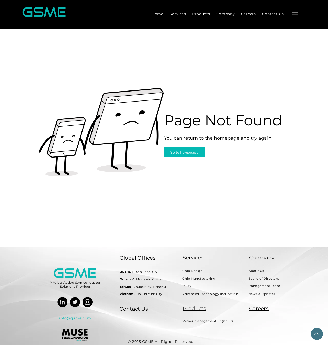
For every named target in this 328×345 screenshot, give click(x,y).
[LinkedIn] (62, 302)
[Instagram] (88, 302)
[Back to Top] (317, 334)
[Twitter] (75, 302)
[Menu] (295, 14)
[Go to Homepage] (184, 152)
